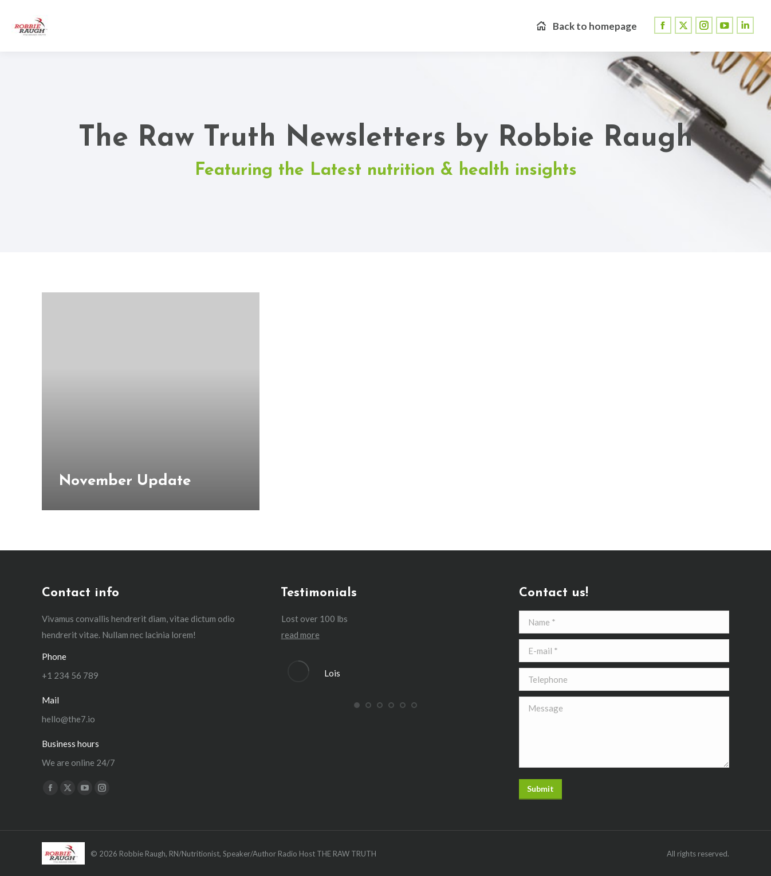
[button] (357, 705)
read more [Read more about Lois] (300, 634)
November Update (125, 481)
